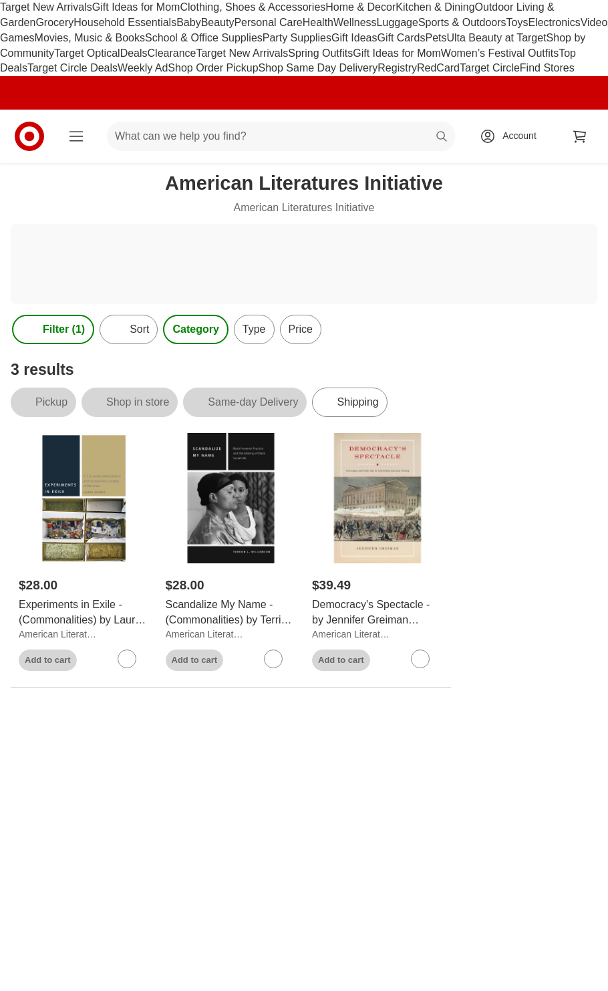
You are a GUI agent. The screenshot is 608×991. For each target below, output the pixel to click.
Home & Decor (360, 7)
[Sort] (129, 329)
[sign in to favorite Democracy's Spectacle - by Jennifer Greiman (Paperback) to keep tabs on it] (420, 659)
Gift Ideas (354, 37)
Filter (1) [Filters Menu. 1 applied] (53, 329)
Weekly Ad (143, 68)
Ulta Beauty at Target (496, 37)
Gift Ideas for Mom (136, 7)
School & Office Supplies (204, 37)
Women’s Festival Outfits (500, 53)
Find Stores (547, 68)
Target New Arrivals (46, 7)
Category (195, 329)
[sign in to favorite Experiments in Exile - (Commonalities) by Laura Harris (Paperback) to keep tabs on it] (127, 659)
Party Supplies (297, 37)
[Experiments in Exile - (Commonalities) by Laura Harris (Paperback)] (84, 612)
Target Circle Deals (72, 68)
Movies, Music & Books (90, 37)
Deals (134, 53)
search (442, 137)
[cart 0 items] (580, 136)
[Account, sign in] (513, 136)
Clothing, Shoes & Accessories (252, 7)
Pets (435, 37)
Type (254, 329)
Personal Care (268, 22)
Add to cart (48, 660)
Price (301, 329)
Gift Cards (401, 37)
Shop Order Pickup (213, 68)
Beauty (218, 22)
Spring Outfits (320, 53)
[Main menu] (76, 136)
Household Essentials (124, 22)
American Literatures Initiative (60, 634)
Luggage (397, 22)
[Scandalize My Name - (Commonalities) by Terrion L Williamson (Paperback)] (231, 612)
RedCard (438, 68)
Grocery (54, 22)
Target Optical (87, 53)
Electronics (554, 22)
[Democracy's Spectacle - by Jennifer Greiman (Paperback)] (377, 612)
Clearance (172, 53)
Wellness (355, 22)
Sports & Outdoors (462, 22)
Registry (397, 68)
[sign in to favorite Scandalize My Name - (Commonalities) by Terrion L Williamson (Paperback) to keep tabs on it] (273, 659)
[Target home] (29, 136)
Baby (188, 22)
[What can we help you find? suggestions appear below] (281, 136)
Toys (517, 22)
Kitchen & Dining (435, 7)
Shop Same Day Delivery (318, 68)
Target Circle (490, 68)
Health (318, 22)
